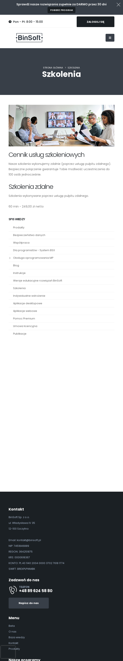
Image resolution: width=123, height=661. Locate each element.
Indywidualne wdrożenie (29, 295)
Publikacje (19, 333)
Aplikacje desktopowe (27, 303)
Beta (12, 626)
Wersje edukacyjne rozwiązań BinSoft (37, 280)
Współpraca (21, 242)
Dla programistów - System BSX (34, 250)
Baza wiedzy (17, 637)
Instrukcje (19, 273)
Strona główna (53, 67)
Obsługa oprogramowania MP (33, 258)
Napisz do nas (29, 603)
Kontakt (13, 643)
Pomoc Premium (24, 318)
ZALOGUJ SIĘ (95, 22)
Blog (16, 265)
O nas (12, 631)
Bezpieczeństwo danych (29, 235)
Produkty (18, 227)
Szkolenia (74, 67)
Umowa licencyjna (25, 326)
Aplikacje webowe (25, 311)
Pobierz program (61, 10)
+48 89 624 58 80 (35, 591)
